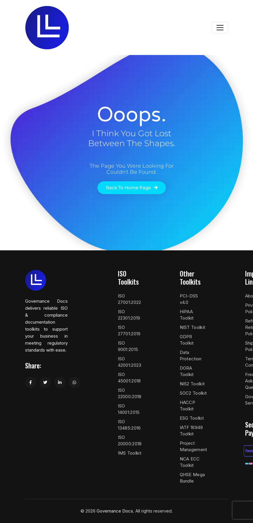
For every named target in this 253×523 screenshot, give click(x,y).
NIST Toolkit (192, 327)
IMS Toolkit (129, 453)
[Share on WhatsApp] (74, 382)
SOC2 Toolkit (193, 393)
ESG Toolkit (192, 418)
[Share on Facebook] (30, 382)
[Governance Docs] (47, 27)
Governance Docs (115, 511)
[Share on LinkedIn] (59, 382)
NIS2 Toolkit (192, 384)
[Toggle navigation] (220, 27)
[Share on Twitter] (45, 382)
